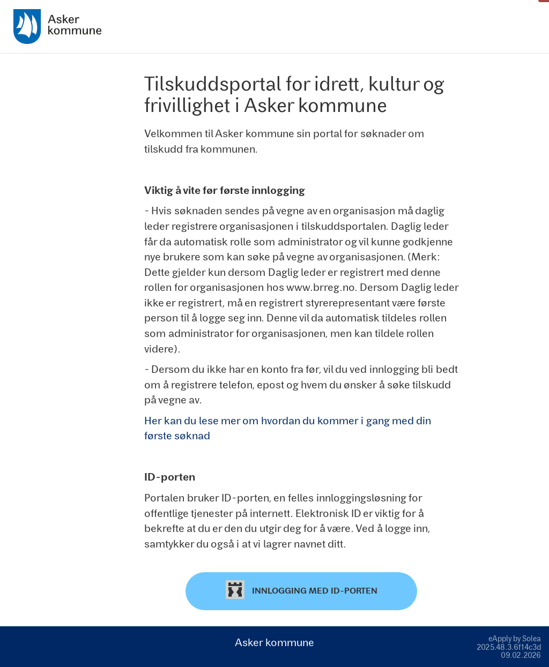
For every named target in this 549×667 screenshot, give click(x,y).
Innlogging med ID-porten (301, 589)
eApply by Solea (514, 638)
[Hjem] (57, 26)
